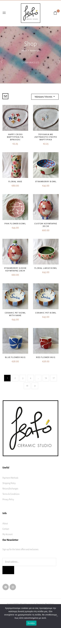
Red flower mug (45, 357)
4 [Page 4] (30, 378)
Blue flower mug (15, 357)
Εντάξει (31, 623)
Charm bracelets (30, 63)
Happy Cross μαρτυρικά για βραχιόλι (15, 137)
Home (24, 51)
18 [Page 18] (27, 385)
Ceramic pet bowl (45, 313)
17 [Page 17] (54, 378)
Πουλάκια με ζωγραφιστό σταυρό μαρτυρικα (45, 137)
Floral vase (15, 181)
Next (35, 385)
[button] (55, 13)
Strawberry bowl (46, 181)
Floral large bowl (45, 268)
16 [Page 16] (46, 378)
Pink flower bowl (15, 223)
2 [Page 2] (15, 378)
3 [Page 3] (22, 378)
